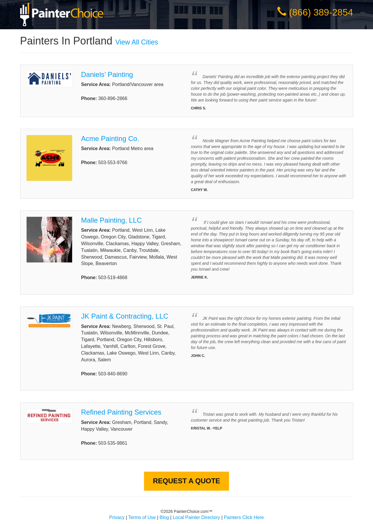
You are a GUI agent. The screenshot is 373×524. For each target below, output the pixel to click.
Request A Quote (186, 481)
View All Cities (136, 42)
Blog (164, 517)
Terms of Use (142, 517)
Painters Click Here (244, 517)
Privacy (116, 517)
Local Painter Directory (196, 517)
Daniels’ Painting (107, 74)
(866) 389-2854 (321, 12)
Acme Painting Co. (110, 138)
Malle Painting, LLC (111, 220)
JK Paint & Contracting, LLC (125, 316)
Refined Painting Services (121, 412)
